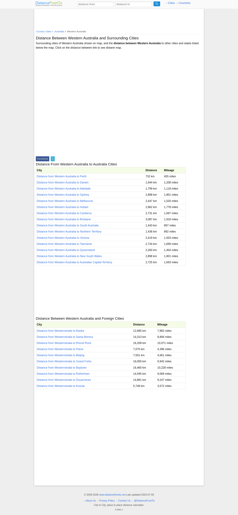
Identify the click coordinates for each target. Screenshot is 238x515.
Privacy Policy (107, 500)
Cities (171, 3)
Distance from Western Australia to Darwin (63, 182)
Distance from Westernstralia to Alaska (60, 330)
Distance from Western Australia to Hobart (62, 207)
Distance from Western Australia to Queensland (66, 250)
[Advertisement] (119, 18)
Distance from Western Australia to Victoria (63, 237)
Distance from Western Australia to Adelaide (64, 188)
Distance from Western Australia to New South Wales (69, 256)
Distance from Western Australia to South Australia (68, 225)
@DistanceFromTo (144, 500)
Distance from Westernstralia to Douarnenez (64, 379)
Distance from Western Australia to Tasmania (64, 244)
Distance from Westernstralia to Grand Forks (64, 361)
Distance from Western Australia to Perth (62, 176)
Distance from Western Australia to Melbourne (65, 201)
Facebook (42, 159)
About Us (91, 500)
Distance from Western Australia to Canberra (64, 213)
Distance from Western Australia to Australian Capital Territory (74, 262)
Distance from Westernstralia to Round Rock (64, 343)
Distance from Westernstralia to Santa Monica (65, 336)
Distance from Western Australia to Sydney (63, 194)
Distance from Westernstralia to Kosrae (61, 386)
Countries (184, 3)
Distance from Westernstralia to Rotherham (63, 373)
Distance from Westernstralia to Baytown (62, 367)
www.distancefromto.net (112, 494)
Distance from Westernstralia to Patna (60, 349)
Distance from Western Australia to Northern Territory (69, 231)
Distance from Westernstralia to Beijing (60, 355)
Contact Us (124, 500)
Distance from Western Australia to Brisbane (64, 219)
